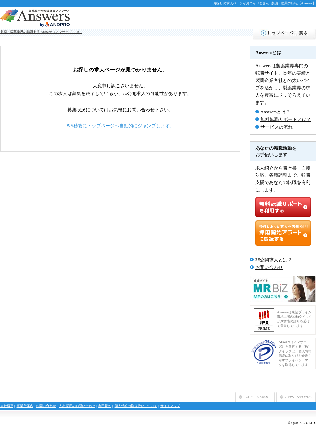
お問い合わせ (269, 267)
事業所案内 (25, 406)
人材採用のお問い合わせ (77, 406)
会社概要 (6, 406)
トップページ (101, 125)
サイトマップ (170, 406)
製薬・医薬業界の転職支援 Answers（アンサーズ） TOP (41, 32)
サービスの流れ (276, 127)
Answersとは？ (275, 112)
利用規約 (104, 406)
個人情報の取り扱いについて (136, 406)
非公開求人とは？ (273, 259)
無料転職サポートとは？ (285, 119)
